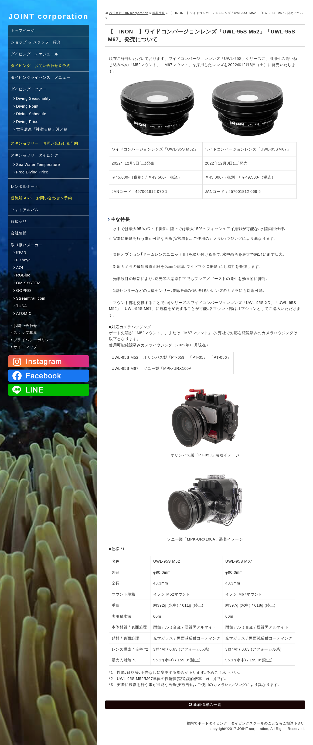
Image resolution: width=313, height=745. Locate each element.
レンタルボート (25, 186)
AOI (19, 267)
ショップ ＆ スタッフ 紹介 (36, 42)
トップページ (23, 30)
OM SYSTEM (28, 283)
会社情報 (19, 233)
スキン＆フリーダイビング (34, 155)
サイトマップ (25, 347)
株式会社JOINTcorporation (128, 13)
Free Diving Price (32, 172)
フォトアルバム (25, 210)
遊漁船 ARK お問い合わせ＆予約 (41, 198)
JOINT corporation (49, 16)
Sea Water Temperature (38, 164)
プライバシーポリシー (33, 340)
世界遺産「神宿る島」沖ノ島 (42, 129)
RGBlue (23, 275)
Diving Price (27, 121)
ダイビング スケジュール (34, 54)
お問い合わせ (25, 325)
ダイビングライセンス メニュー (40, 77)
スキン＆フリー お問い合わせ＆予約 (44, 143)
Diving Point (27, 106)
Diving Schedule (31, 114)
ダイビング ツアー (28, 89)
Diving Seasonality (33, 98)
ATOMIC (24, 313)
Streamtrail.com (31, 298)
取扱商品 (19, 221)
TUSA (21, 306)
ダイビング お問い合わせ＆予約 (40, 65)
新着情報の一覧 (207, 704)
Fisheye (23, 260)
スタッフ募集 (25, 332)
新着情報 (158, 13)
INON (21, 252)
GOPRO (23, 290)
